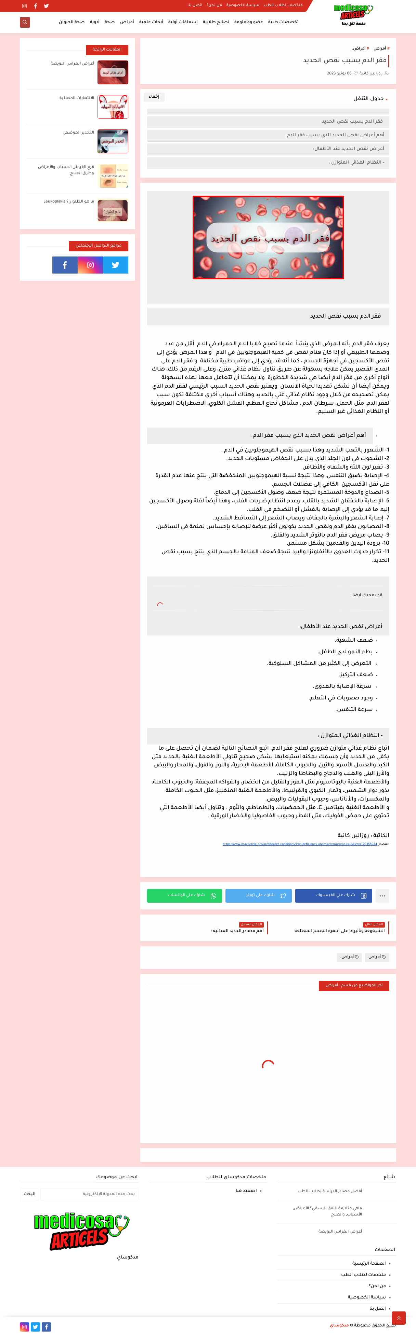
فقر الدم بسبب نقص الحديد (353, 121)
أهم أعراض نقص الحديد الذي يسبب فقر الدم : (334, 135)
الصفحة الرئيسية (369, 1264)
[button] (333, 896)
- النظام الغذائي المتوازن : (356, 162)
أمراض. (358, 49)
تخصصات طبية (283, 22)
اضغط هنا (246, 1191)
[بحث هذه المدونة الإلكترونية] (89, 1194)
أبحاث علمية (151, 22)
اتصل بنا (194, 5)
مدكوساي (339, 1326)
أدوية (95, 22)
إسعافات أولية (183, 22)
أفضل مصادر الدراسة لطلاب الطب (330, 1192)
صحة (110, 22)
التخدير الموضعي (78, 133)
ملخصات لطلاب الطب (283, 5)
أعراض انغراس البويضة (72, 64)
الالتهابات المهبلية (77, 98)
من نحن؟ (214, 5)
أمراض (127, 22)
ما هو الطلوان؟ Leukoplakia (68, 202)
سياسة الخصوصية (242, 5)
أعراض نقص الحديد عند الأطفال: (348, 149)
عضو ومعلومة (248, 22)
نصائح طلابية (216, 22)
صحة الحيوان (72, 22)
